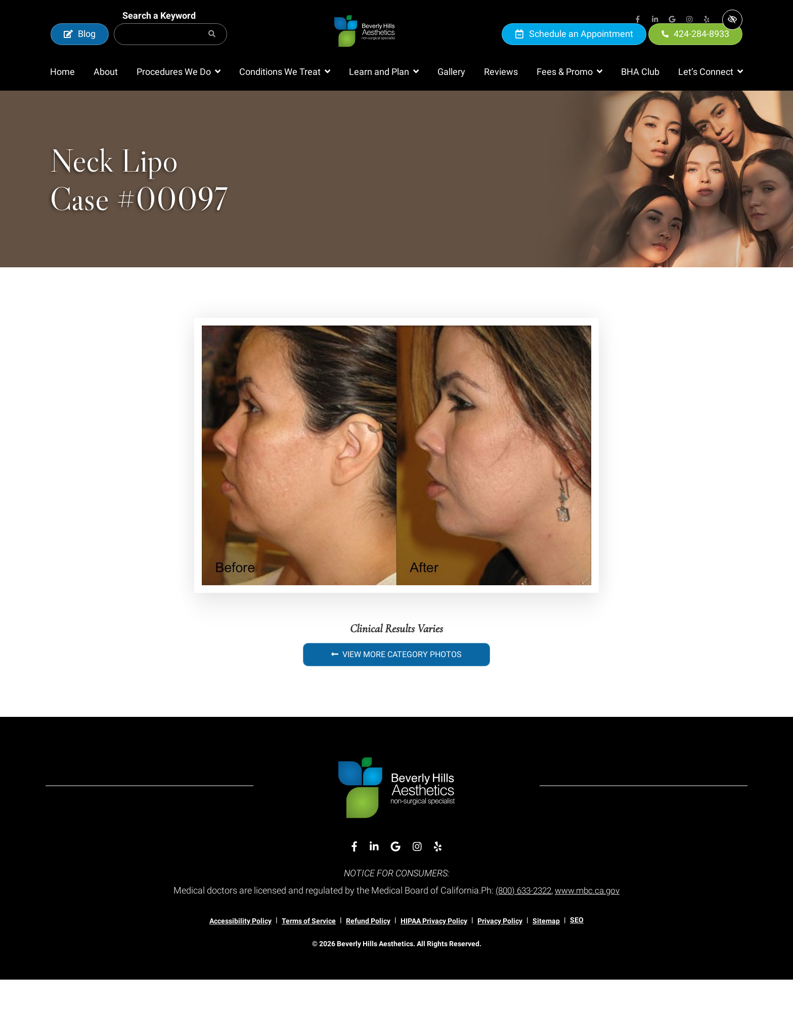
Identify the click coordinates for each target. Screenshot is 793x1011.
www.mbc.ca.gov (590, 921)
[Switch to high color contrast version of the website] (732, 20)
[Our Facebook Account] (637, 20)
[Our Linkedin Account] (655, 20)
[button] (179, 103)
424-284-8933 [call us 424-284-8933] (695, 49)
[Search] (212, 50)
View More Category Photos (396, 686)
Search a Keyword (159, 31)
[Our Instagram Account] (689, 20)
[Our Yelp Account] (706, 20)
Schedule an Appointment (574, 49)
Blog (80, 49)
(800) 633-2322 (521, 921)
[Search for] (170, 49)
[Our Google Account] (672, 20)
